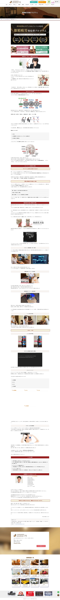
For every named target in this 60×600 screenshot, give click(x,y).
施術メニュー (15, 4)
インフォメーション (47, 4)
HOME (6, 4)
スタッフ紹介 (31, 4)
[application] (30, 360)
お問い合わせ (52, 4)
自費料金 (19, 4)
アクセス (36, 4)
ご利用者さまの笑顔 (41, 4)
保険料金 (23, 4)
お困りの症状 (27, 4)
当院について (10, 4)
